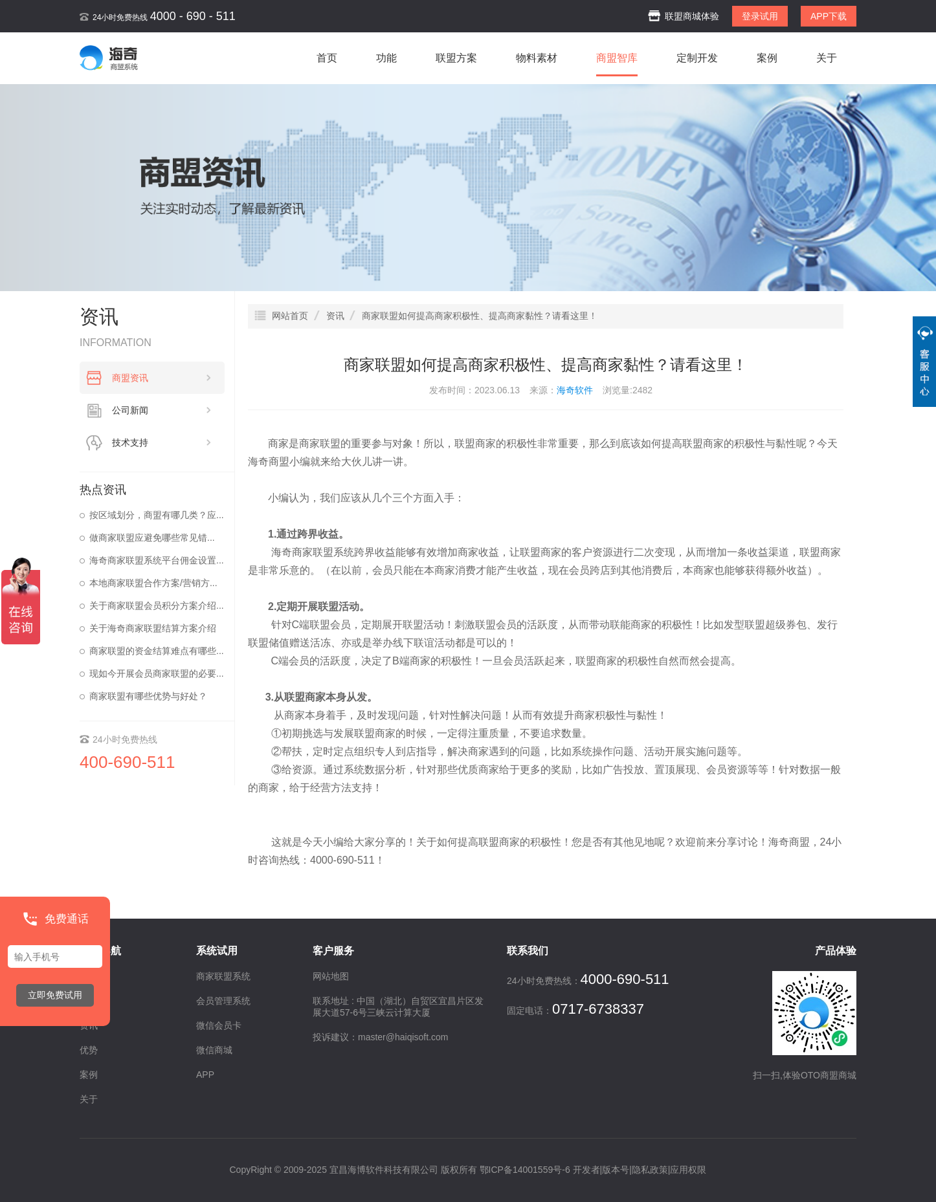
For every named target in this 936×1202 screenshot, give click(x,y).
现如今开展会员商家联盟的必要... (156, 673)
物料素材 (536, 57)
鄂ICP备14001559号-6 (525, 1169)
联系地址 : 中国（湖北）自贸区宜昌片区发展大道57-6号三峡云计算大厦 (398, 1007)
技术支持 (162, 442)
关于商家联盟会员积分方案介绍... (156, 605)
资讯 (89, 1025)
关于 (826, 57)
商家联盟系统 (323, 552)
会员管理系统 (223, 1001)
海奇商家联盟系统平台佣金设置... (156, 560)
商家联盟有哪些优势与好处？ (148, 696)
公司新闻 (162, 410)
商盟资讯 (162, 378)
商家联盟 (319, 443)
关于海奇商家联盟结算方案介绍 (152, 628)
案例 (767, 57)
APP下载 (828, 16)
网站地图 (331, 976)
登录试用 (760, 16)
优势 (89, 1050)
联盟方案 (456, 57)
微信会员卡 (218, 1025)
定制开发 (697, 57)
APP (205, 1074)
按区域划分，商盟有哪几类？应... (156, 515)
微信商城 (214, 1050)
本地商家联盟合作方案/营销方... (153, 583)
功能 (386, 57)
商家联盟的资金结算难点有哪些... (156, 651)
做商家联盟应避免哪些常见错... (152, 537)
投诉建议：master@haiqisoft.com (380, 1037)
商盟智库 (617, 57)
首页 (327, 57)
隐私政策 (650, 1169)
